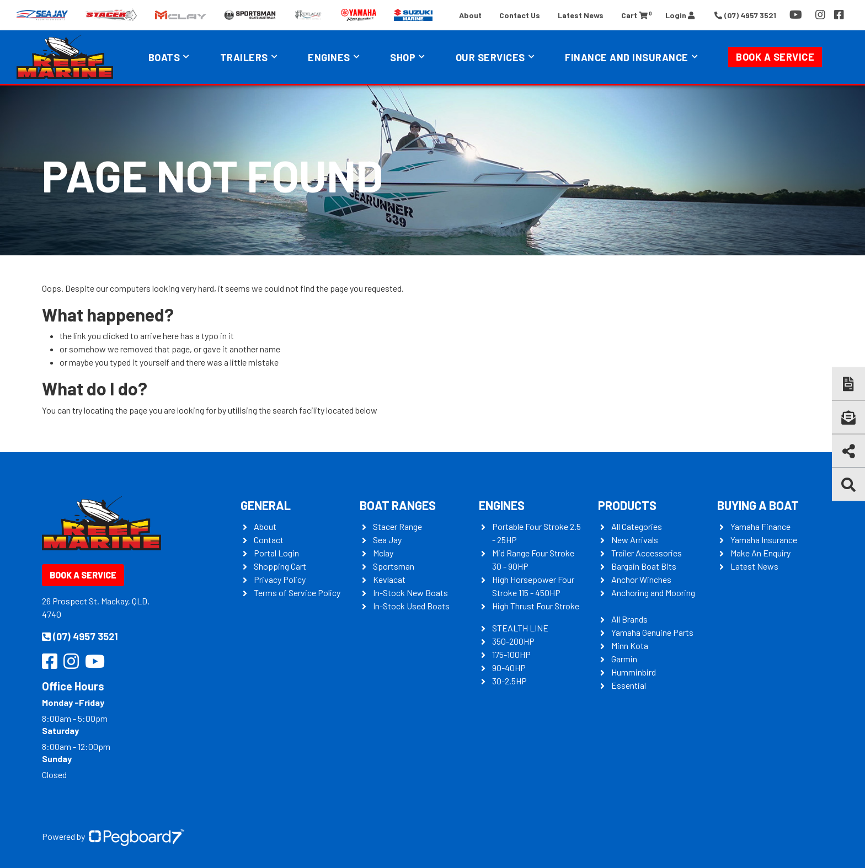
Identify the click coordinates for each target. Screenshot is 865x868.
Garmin (624, 658)
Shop (402, 57)
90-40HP (509, 667)
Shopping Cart (280, 566)
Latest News (581, 15)
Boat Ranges (398, 505)
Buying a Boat (758, 505)
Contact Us (519, 15)
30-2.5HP (509, 681)
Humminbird (633, 672)
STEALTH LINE (520, 628)
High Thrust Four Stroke (535, 606)
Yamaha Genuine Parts (652, 632)
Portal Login (276, 553)
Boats (164, 57)
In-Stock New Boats (410, 592)
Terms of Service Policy (297, 592)
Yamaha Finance (760, 526)
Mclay (383, 553)
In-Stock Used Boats (411, 606)
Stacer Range (397, 526)
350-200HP (513, 641)
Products (627, 505)
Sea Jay (387, 539)
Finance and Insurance (626, 57)
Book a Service (775, 57)
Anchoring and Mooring (653, 592)
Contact (269, 539)
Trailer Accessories (646, 553)
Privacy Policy (280, 579)
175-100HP (511, 654)
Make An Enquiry (760, 553)
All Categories (636, 526)
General (266, 505)
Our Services (490, 57)
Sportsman (393, 566)
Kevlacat (389, 579)
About (470, 15)
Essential (628, 685)
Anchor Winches (641, 579)
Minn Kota (629, 645)
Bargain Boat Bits (643, 566)
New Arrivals (634, 539)
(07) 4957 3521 (80, 636)
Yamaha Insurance (763, 539)
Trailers (244, 57)
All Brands (629, 619)
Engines (329, 57)
